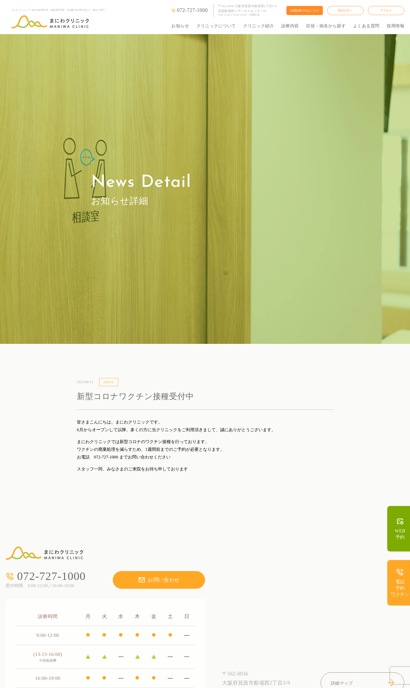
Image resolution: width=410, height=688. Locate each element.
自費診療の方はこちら (304, 10)
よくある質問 (366, 26)
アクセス (386, 10)
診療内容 (290, 26)
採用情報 (395, 26)
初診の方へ (345, 10)
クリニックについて (216, 26)
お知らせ (180, 26)
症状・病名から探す (326, 26)
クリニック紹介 (258, 26)
